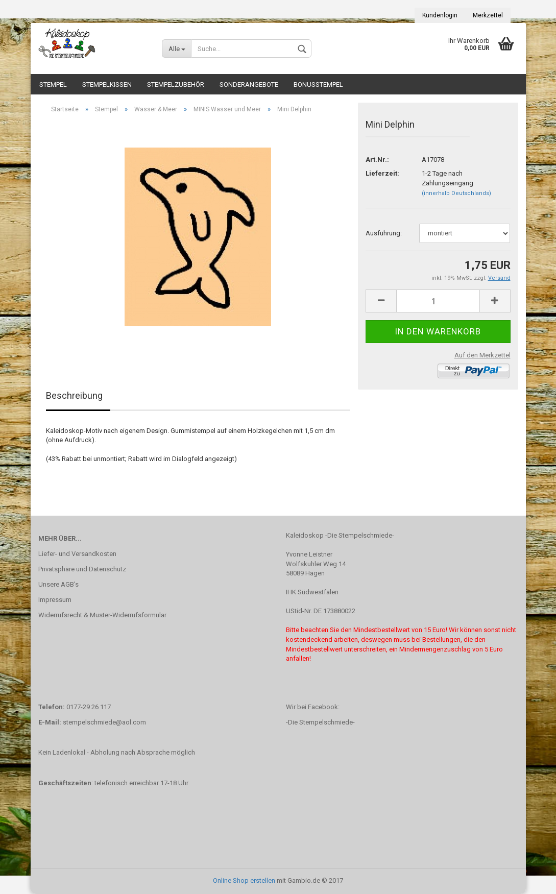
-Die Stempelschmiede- (320, 722)
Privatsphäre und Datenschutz (82, 569)
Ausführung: (384, 233)
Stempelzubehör (175, 84)
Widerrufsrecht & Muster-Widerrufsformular (102, 615)
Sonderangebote (249, 84)
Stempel (53, 84)
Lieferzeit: (382, 173)
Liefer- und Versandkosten (77, 554)
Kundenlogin (439, 15)
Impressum (54, 599)
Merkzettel (488, 15)
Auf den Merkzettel (482, 355)
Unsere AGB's (58, 584)
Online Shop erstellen (244, 880)
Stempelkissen (107, 84)
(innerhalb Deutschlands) (456, 193)
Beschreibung (74, 395)
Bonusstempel (318, 84)
